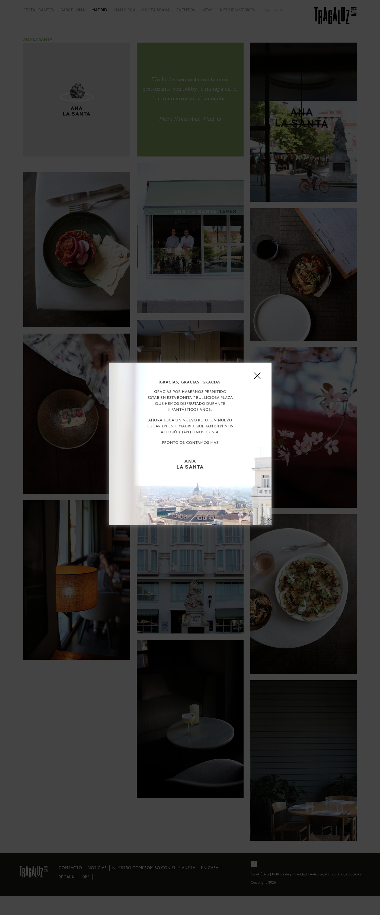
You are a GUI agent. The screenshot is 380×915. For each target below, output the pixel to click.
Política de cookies (164, 486)
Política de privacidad (195, 486)
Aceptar (145, 474)
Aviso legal (221, 486)
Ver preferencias (235, 474)
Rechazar (190, 474)
